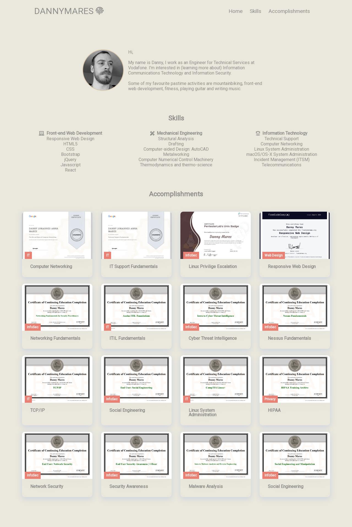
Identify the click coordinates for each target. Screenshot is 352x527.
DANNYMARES (69, 11)
